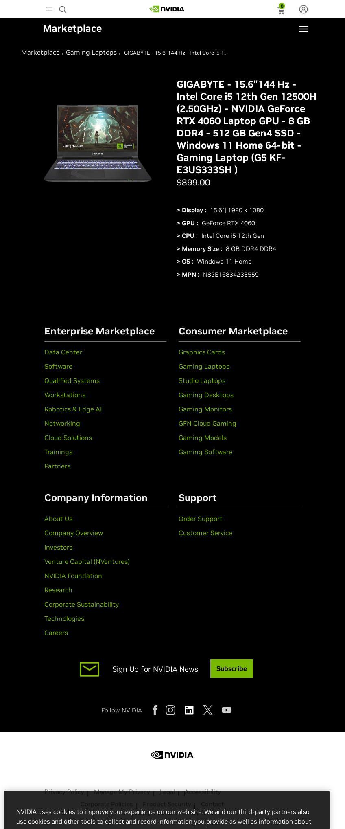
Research (58, 590)
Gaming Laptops (204, 366)
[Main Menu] (49, 9)
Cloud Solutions (68, 437)
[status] (282, 11)
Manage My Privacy (122, 792)
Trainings (58, 452)
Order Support (201, 519)
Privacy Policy (64, 792)
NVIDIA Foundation (73, 576)
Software (58, 366)
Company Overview (73, 533)
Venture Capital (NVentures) (87, 561)
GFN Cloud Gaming (207, 423)
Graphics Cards (202, 352)
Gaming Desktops (206, 395)
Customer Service (205, 533)
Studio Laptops (202, 380)
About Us (58, 519)
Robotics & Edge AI (73, 409)
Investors (58, 547)
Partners (57, 466)
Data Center (63, 352)
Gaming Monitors (205, 409)
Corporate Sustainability (81, 604)
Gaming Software (205, 452)
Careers (56, 633)
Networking (62, 423)
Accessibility (203, 792)
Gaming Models (203, 437)
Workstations (64, 395)
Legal (167, 792)
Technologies (64, 618)
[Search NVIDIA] (64, 7)
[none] (303, 10)
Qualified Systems (72, 380)
